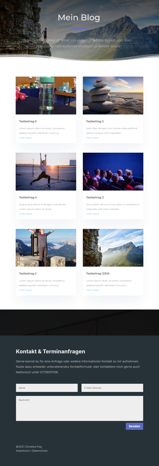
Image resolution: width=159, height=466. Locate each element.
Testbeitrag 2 (27, 273)
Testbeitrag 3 (95, 197)
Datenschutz (40, 450)
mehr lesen (25, 137)
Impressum (23, 450)
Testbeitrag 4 (28, 197)
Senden (134, 426)
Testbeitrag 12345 (98, 273)
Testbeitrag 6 (27, 121)
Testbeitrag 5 (95, 121)
